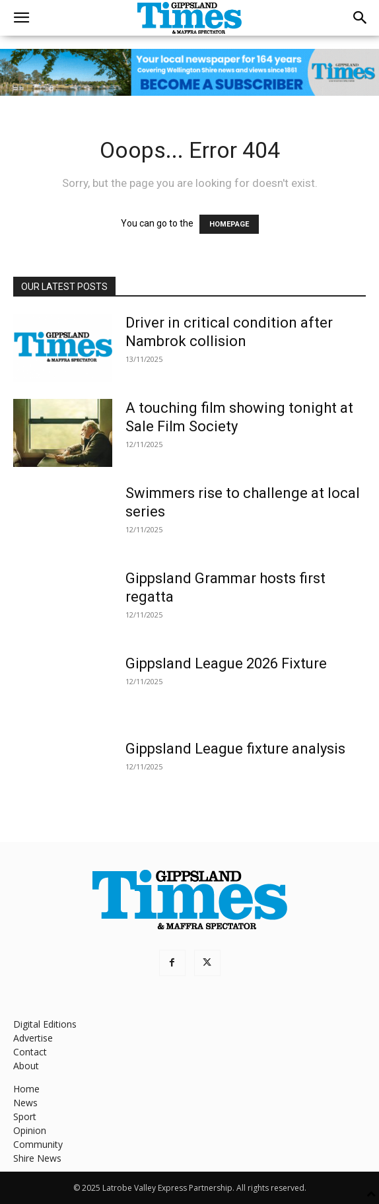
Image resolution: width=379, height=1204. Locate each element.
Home (26, 1088)
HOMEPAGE (229, 224)
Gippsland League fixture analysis (235, 748)
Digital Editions (45, 1024)
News (25, 1102)
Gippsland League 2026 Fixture (226, 663)
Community (38, 1144)
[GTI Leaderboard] (189, 72)
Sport (24, 1116)
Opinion (29, 1130)
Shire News (37, 1158)
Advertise (33, 1038)
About (26, 1065)
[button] (21, 18)
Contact (30, 1051)
